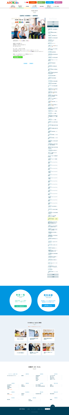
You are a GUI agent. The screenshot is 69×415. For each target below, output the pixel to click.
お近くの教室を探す (20, 306)
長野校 (22, 40)
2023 (53, 274)
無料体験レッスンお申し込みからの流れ (48, 305)
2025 (53, 24)
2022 (53, 276)
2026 (53, 21)
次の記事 (31, 63)
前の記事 (25, 63)
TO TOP (52, 406)
